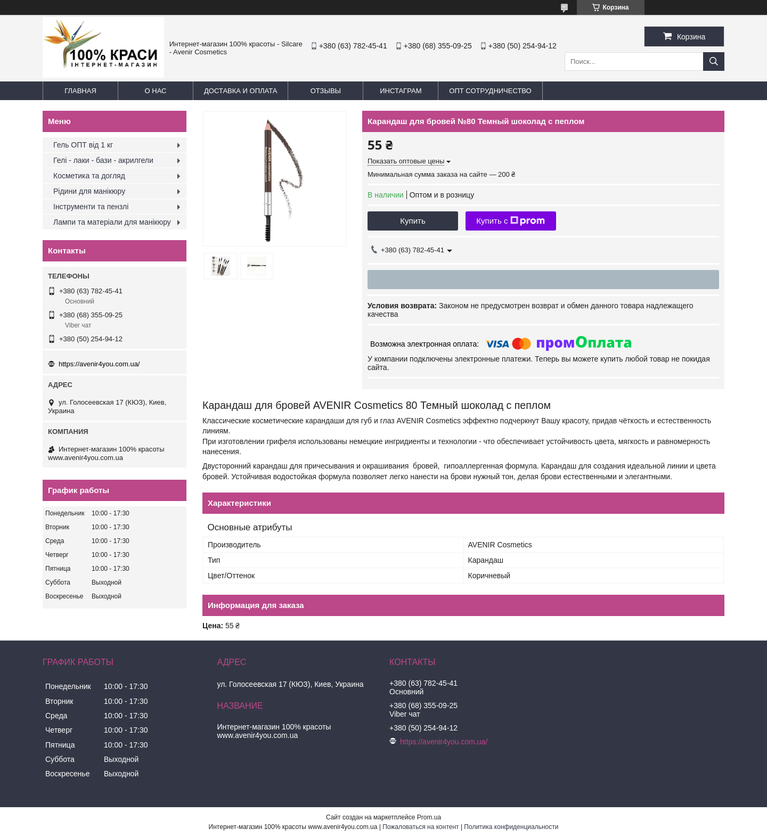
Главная (80, 91)
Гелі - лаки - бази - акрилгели (103, 160)
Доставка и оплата (240, 91)
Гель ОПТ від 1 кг (83, 145)
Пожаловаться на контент (420, 827)
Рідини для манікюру (89, 191)
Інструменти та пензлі (90, 206)
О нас (156, 91)
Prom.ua (429, 817)
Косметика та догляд (89, 175)
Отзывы (326, 91)
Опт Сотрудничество (490, 91)
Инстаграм (400, 91)
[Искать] (713, 61)
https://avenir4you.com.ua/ (99, 364)
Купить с (510, 221)
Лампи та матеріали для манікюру (112, 222)
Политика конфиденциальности (511, 827)
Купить (412, 220)
